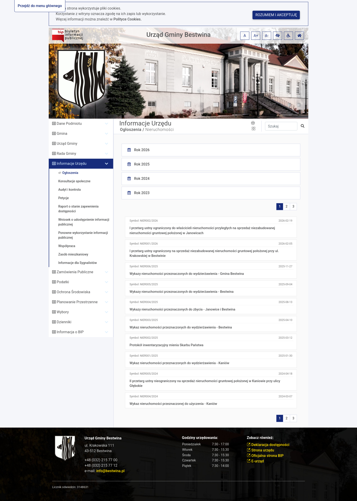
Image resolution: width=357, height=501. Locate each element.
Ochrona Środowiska (73, 292)
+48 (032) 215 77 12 (101, 465)
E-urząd (255, 461)
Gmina (62, 133)
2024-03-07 (285, 396)
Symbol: (144, 220)
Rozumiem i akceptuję (276, 15)
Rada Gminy (66, 153)
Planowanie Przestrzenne (77, 302)
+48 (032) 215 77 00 (101, 460)
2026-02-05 (285, 243)
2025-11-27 (285, 266)
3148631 (83, 487)
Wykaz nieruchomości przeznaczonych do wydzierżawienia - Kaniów (179, 363)
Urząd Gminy (67, 143)
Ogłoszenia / (132, 129)
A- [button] (266, 35)
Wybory (63, 312)
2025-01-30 (285, 355)
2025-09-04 (285, 284)
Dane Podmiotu (69, 123)
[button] (277, 36)
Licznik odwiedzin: (64, 487)
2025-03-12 (285, 337)
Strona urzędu (260, 450)
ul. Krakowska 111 (99, 445)
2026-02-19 (285, 220)
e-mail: (105, 471)
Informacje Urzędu (72, 163)
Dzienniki (64, 322)
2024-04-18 (285, 373)
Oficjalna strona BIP (265, 455)
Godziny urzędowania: (200, 438)
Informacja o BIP (70, 332)
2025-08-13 (285, 302)
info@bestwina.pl (110, 471)
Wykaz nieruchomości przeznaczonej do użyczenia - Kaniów (173, 404)
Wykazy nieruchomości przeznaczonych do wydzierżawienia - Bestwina (182, 292)
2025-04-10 (285, 320)
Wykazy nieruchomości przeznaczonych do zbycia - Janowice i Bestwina (182, 309)
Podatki (63, 282)
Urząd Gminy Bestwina (178, 34)
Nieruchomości (159, 129)
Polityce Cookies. (127, 19)
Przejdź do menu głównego (40, 6)
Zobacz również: (260, 438)
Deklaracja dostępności (268, 445)
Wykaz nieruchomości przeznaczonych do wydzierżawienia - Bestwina (181, 327)
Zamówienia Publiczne (75, 272)
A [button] (245, 35)
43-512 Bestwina (98, 451)
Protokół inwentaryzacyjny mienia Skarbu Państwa (166, 345)
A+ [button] (256, 35)
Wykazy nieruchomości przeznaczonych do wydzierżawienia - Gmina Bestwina (187, 274)
